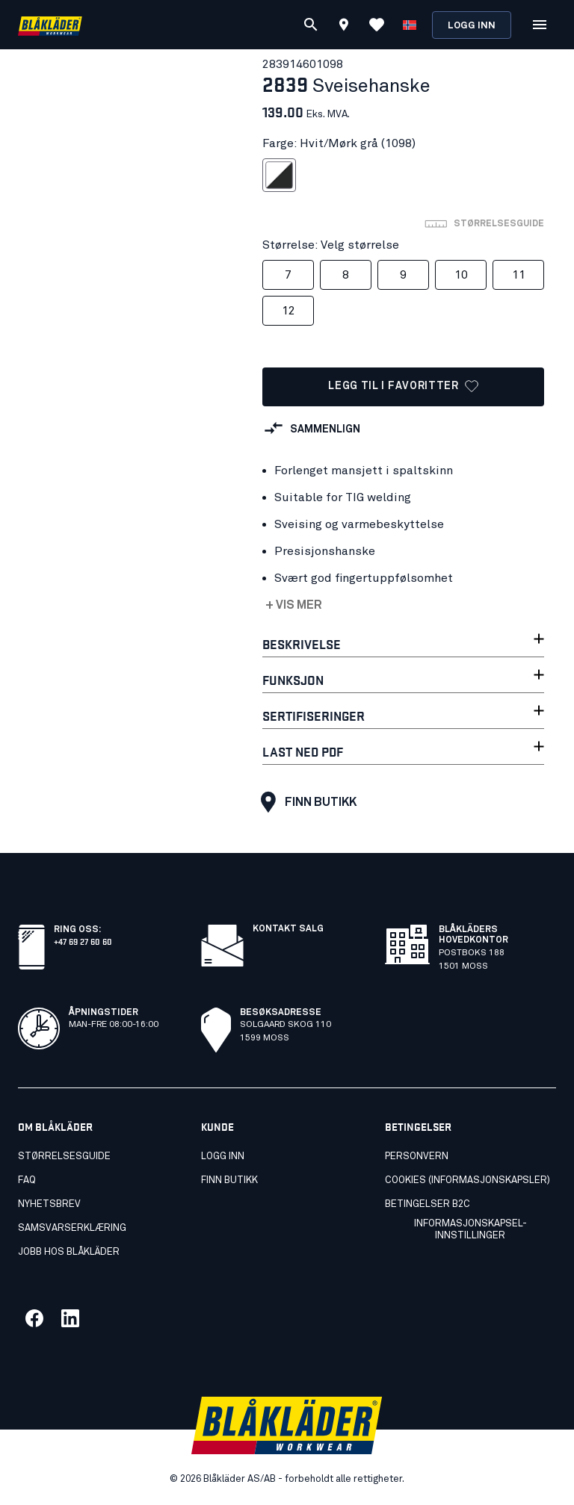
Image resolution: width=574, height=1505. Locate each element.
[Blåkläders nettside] (50, 25)
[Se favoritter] (376, 24)
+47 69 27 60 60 (83, 941)
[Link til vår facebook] (34, 1318)
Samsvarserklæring (72, 1228)
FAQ (27, 1180)
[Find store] (343, 26)
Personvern (416, 1156)
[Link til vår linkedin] (70, 1318)
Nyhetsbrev (49, 1204)
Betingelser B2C (427, 1204)
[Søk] (310, 24)
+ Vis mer (293, 605)
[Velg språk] (409, 24)
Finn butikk (305, 802)
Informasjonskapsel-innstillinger (470, 1230)
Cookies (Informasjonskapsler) (467, 1180)
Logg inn (472, 26)
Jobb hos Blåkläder (69, 1252)
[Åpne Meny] (539, 24)
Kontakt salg (288, 929)
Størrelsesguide (64, 1156)
